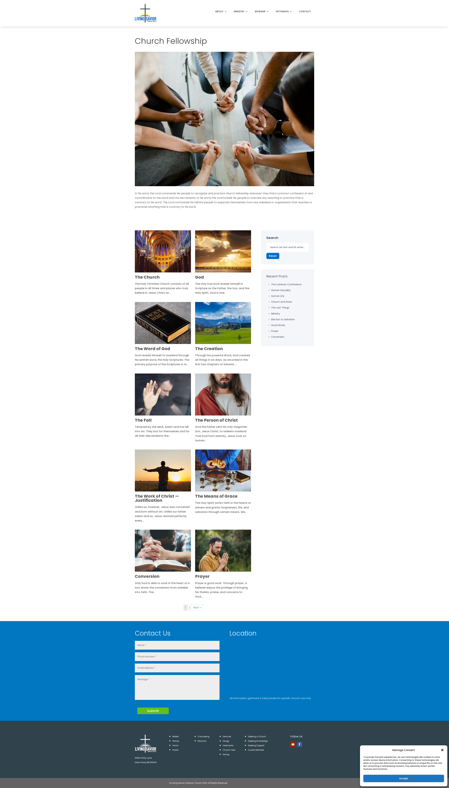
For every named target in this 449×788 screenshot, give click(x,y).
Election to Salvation (283, 319)
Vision (175, 745)
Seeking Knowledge (258, 741)
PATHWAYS (282, 11)
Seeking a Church (257, 736)
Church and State (281, 301)
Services (227, 736)
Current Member (256, 750)
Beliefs (175, 736)
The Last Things (280, 307)
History (175, 741)
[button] (442, 750)
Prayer (274, 331)
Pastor (175, 750)
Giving (226, 754)
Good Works (278, 325)
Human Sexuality (281, 290)
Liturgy (226, 741)
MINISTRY (239, 11)
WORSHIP (260, 11)
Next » (197, 607)
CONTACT (305, 11)
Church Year (229, 750)
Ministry (275, 313)
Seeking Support (256, 745)
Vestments (228, 745)
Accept (403, 778)
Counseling (203, 736)
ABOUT (219, 11)
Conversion (277, 336)
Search (272, 237)
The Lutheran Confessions (286, 284)
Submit (153, 711)
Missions (202, 741)
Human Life (277, 296)
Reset (273, 256)
